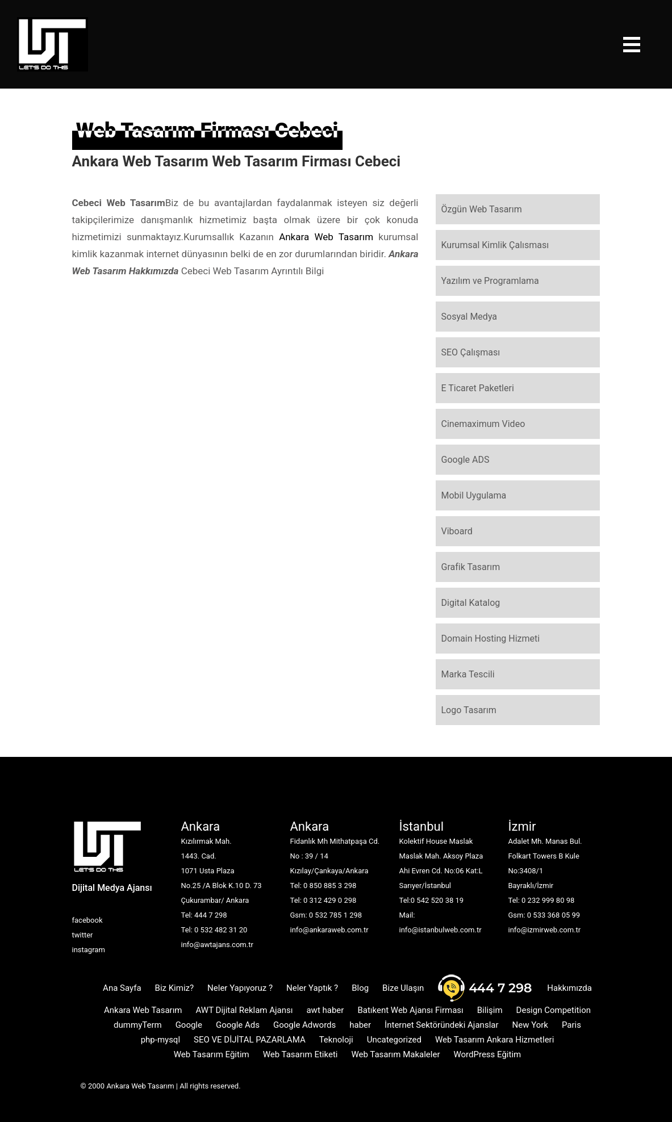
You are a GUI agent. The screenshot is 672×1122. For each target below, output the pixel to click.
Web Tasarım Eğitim (211, 1054)
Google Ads (238, 1025)
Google (189, 1025)
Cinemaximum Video (483, 423)
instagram (88, 949)
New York (530, 1025)
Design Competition (553, 1010)
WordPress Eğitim (487, 1054)
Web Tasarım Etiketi (300, 1054)
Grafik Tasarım (470, 567)
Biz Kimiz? (174, 988)
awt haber (325, 1010)
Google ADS (465, 459)
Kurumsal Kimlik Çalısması (495, 245)
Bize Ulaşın (403, 988)
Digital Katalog (470, 602)
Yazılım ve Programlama (490, 280)
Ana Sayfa (122, 988)
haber (360, 1025)
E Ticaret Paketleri (477, 388)
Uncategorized (394, 1040)
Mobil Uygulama (474, 495)
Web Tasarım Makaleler (395, 1054)
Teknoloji (336, 1040)
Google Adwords (304, 1025)
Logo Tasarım (468, 710)
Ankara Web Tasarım (326, 236)
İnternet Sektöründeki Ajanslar (441, 1025)
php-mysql (160, 1040)
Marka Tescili (468, 674)
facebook (87, 920)
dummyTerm (138, 1025)
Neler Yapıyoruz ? (240, 988)
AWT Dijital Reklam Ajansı (244, 1010)
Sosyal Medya (469, 316)
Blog (360, 988)
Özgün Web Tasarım (481, 209)
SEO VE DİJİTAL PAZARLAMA (250, 1040)
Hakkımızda (569, 988)
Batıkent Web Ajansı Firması (410, 1010)
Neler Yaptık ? (312, 988)
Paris (571, 1025)
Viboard (457, 531)
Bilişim (490, 1010)
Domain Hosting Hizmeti (490, 638)
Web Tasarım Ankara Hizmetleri (494, 1040)
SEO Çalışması (470, 352)
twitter (82, 935)
